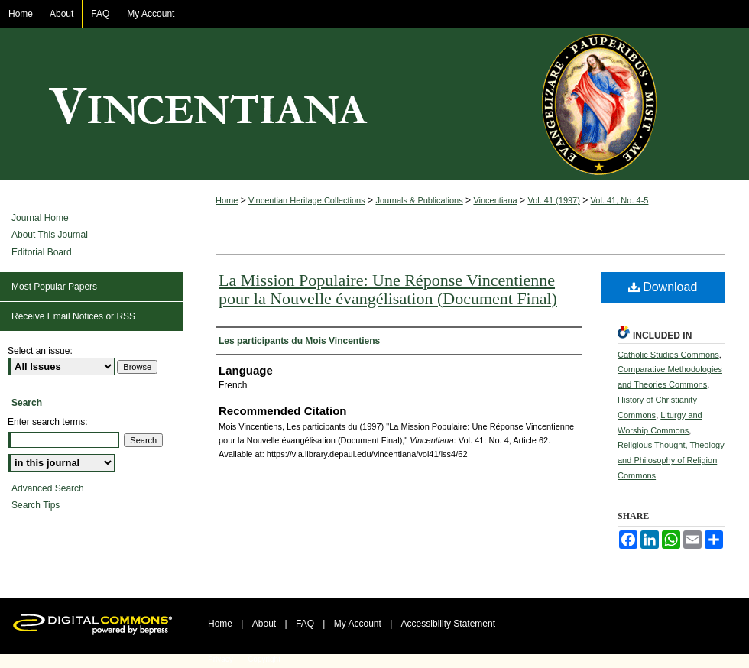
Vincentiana (374, 104)
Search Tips (35, 505)
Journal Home (40, 217)
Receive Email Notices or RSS (73, 316)
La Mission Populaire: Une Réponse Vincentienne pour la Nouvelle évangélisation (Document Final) (388, 289)
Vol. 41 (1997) (553, 200)
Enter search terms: (48, 422)
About (264, 623)
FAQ (305, 623)
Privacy (220, 659)
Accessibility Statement (448, 623)
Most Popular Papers (54, 286)
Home (227, 200)
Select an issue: (40, 350)
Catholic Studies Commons (668, 354)
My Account (357, 623)
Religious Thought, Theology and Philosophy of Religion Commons (671, 460)
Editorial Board (41, 252)
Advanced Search (47, 488)
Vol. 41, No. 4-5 (620, 200)
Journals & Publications (418, 200)
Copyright (264, 659)
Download (663, 286)
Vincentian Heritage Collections (306, 200)
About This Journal (49, 234)
